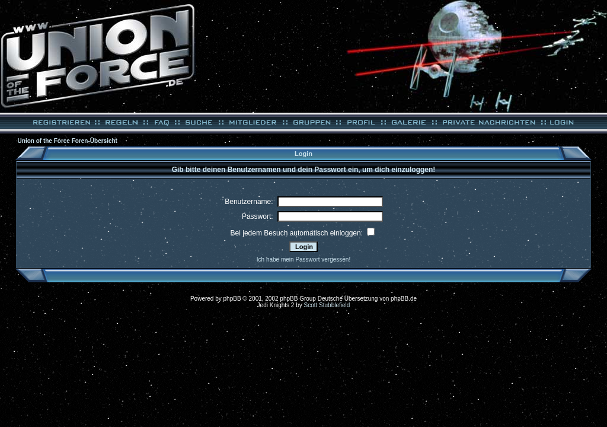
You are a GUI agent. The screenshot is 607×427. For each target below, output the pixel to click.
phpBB (232, 298)
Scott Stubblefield (327, 305)
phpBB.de (404, 298)
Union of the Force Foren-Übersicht (67, 141)
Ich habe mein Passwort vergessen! (303, 259)
